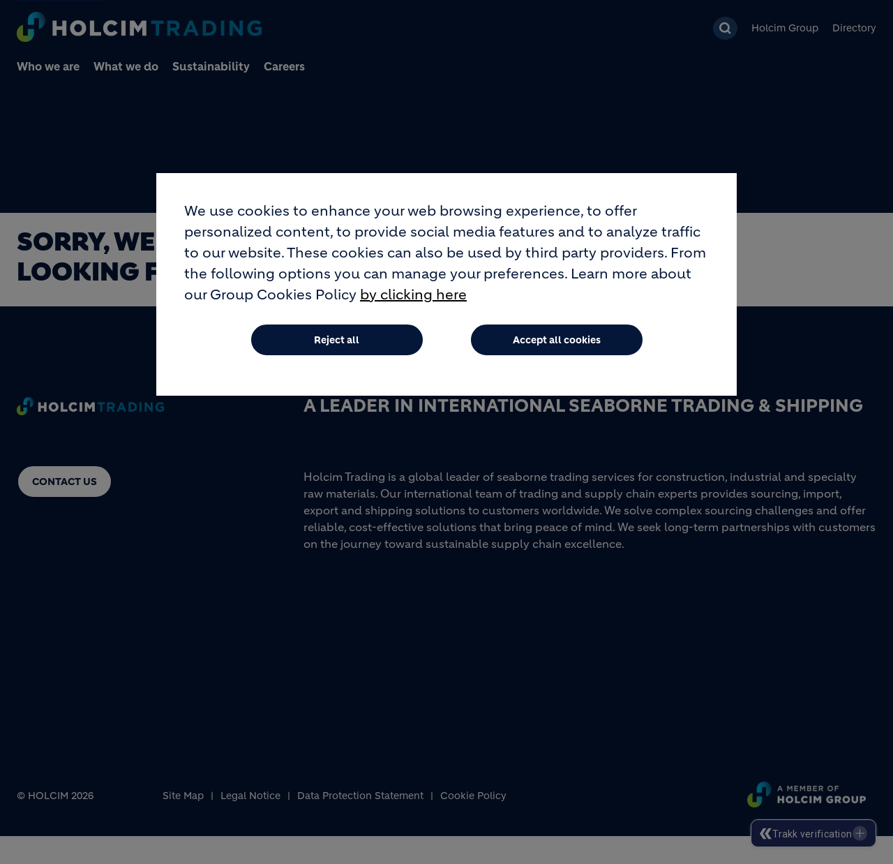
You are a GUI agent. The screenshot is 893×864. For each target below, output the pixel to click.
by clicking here (413, 295)
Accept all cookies (557, 340)
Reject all (336, 340)
